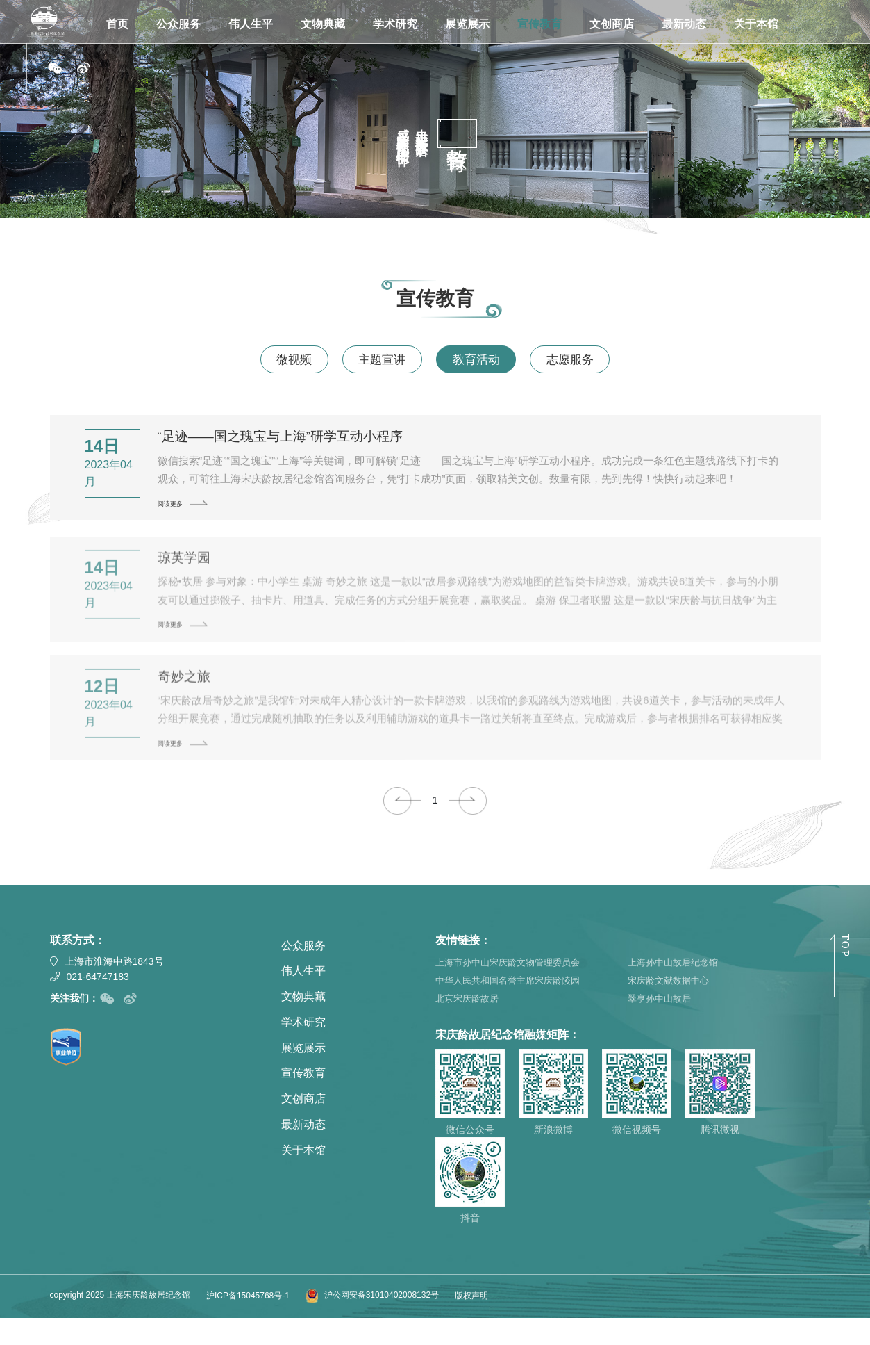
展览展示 (467, 24)
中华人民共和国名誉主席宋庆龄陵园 (513, 1005)
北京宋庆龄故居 (469, 1024)
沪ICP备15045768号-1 (248, 1322)
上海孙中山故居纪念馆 (676, 985)
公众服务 (178, 24)
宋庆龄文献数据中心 (671, 1005)
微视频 (275, 361)
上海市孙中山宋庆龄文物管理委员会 (513, 985)
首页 (117, 24)
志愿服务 (589, 361)
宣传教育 (539, 24)
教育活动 (483, 361)
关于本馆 (756, 24)
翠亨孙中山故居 (662, 1024)
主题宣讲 (376, 361)
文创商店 (611, 24)
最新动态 (684, 24)
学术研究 (395, 24)
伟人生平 (250, 24)
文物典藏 (323, 24)
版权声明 (471, 1322)
